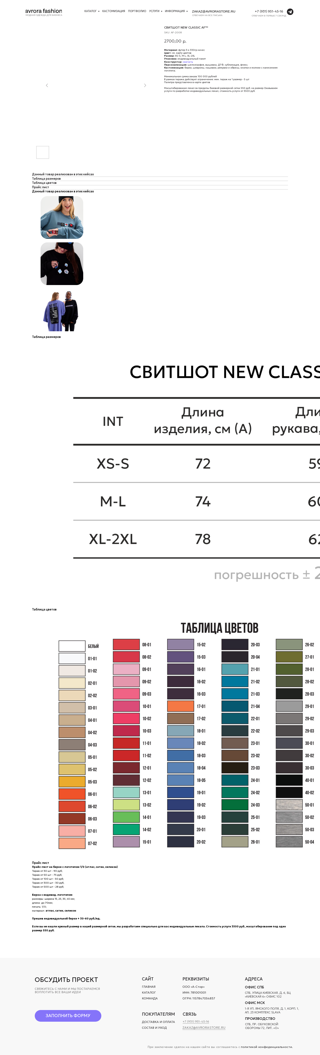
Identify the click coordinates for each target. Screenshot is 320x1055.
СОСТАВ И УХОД (154, 1028)
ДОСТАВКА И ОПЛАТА (158, 1022)
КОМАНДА (150, 998)
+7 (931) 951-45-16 (269, 11)
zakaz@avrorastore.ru (213, 11)
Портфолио (137, 11)
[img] (44, 11)
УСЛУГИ (154, 11)
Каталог (90, 11)
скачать (188, 61)
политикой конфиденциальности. (267, 1047)
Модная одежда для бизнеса (44, 15)
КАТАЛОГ (149, 992)
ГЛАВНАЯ (148, 987)
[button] (68, 1016)
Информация (175, 11)
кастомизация (113, 11)
